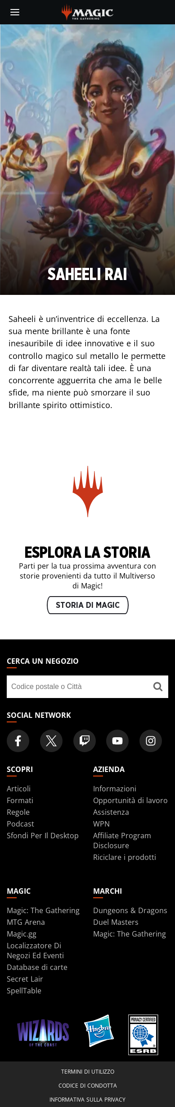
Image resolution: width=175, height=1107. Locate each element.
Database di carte (37, 967)
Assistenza (111, 812)
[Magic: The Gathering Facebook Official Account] (18, 741)
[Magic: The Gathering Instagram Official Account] (150, 741)
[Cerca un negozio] (158, 686)
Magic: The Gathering (43, 910)
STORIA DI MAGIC (88, 606)
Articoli (19, 789)
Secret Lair (25, 979)
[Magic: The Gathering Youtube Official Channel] (117, 741)
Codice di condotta (87, 1085)
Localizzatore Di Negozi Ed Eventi (35, 950)
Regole (18, 812)
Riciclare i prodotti (124, 857)
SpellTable (24, 991)
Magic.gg (21, 934)
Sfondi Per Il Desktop (43, 836)
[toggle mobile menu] (15, 12)
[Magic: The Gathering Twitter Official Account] (51, 741)
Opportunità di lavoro (130, 800)
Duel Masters (116, 922)
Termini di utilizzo (87, 1071)
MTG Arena (26, 922)
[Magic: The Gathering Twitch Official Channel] (84, 741)
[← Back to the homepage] (87, 11)
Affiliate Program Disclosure (122, 840)
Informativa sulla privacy (87, 1099)
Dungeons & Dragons (130, 910)
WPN (101, 824)
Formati (20, 800)
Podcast (20, 824)
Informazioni (114, 789)
